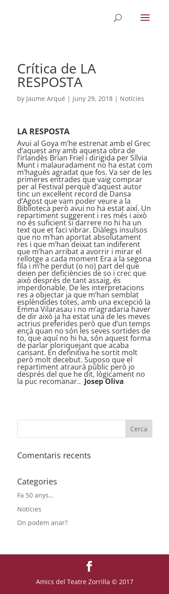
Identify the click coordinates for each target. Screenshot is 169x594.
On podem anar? (42, 522)
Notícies (132, 98)
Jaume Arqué (45, 98)
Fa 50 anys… (35, 495)
